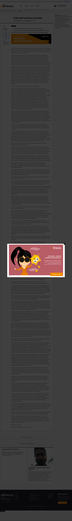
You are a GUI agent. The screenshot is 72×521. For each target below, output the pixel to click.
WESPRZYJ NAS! (57, 274)
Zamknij (10, 275)
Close (64, 244)
